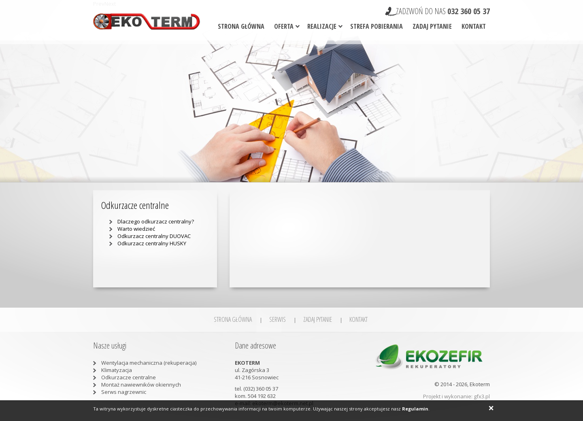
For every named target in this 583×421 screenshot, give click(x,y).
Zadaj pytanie (432, 26)
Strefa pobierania (376, 26)
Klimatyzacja (116, 370)
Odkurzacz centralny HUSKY (151, 243)
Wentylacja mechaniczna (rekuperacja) (148, 362)
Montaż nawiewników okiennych (141, 384)
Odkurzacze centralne (128, 377)
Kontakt (474, 26)
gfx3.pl (482, 396)
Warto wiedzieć (136, 228)
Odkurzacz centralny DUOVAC (154, 236)
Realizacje (321, 26)
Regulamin (415, 409)
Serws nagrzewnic (123, 391)
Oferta (284, 26)
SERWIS (277, 319)
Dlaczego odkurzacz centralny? (155, 221)
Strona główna (241, 26)
